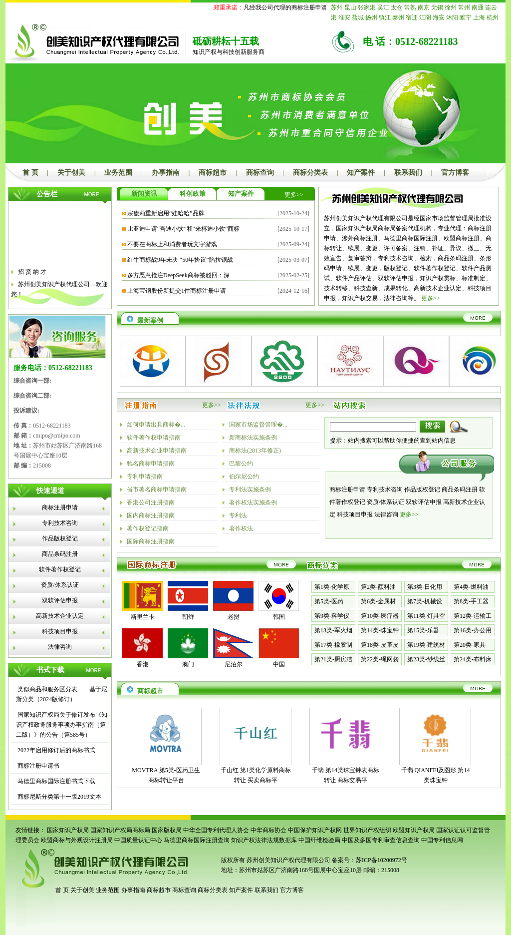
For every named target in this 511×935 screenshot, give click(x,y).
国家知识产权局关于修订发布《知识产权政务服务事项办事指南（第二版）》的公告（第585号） (61, 724)
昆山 (350, 7)
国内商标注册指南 (151, 515)
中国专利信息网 (442, 840)
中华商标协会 (268, 830)
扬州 (371, 17)
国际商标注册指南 (151, 541)
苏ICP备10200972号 (381, 860)
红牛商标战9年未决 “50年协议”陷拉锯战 (180, 259)
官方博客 (455, 172)
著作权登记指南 (148, 528)
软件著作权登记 (60, 569)
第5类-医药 (328, 601)
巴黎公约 (241, 463)
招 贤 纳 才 (32, 274)
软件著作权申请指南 (154, 437)
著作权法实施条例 (253, 502)
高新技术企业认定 (60, 615)
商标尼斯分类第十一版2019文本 (58, 796)
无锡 (437, 7)
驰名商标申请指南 (151, 463)
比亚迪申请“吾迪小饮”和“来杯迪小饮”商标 (183, 228)
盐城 (358, 17)
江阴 (425, 17)
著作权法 (241, 528)
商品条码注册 (60, 553)
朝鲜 (188, 616)
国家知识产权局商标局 (120, 830)
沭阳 (452, 17)
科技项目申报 (60, 631)
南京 (424, 7)
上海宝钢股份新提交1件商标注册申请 (176, 290)
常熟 (410, 7)
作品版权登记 (60, 538)
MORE (91, 194)
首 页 (30, 172)
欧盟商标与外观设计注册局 (77, 840)
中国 (279, 664)
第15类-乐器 (423, 630)
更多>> (293, 194)
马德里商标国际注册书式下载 (55, 781)
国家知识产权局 (68, 830)
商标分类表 (310, 172)
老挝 (234, 616)
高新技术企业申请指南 (157, 450)
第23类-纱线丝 (426, 659)
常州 (464, 7)
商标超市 (213, 172)
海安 (439, 17)
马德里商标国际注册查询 (197, 840)
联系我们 (408, 172)
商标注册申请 (60, 507)
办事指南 (166, 172)
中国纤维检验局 (319, 840)
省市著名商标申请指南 (157, 489)
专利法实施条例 (250, 489)
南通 (478, 7)
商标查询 (260, 172)
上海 (479, 17)
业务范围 (118, 172)
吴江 (383, 7)
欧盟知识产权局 (414, 830)
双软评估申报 (60, 600)
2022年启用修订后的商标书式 (55, 750)
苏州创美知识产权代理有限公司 (287, 860)
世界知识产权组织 (367, 830)
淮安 (344, 17)
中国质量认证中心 (138, 840)
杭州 (493, 17)
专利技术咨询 (60, 522)
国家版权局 (167, 830)
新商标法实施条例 (253, 437)
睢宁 (466, 17)
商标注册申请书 (37, 765)
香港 (143, 664)
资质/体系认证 (59, 584)
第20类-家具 (470, 644)
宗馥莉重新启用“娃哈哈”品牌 (166, 213)
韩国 (279, 616)
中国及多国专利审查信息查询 (381, 840)
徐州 (451, 7)
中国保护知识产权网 (315, 830)
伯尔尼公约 (244, 476)
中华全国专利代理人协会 (216, 830)
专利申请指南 (145, 476)
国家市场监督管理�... (258, 424)
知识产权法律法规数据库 (264, 840)
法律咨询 (60, 646)
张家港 (367, 7)
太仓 (397, 7)
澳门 (188, 664)
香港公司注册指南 (151, 502)
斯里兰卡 (143, 616)
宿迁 (412, 17)
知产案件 (361, 172)
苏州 (337, 7)
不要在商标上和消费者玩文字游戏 (172, 244)
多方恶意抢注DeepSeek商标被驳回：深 (178, 275)
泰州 (398, 17)
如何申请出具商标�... (156, 424)
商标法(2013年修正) (255, 450)
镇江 (385, 17)
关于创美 (71, 172)
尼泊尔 (234, 664)
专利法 (238, 515)
